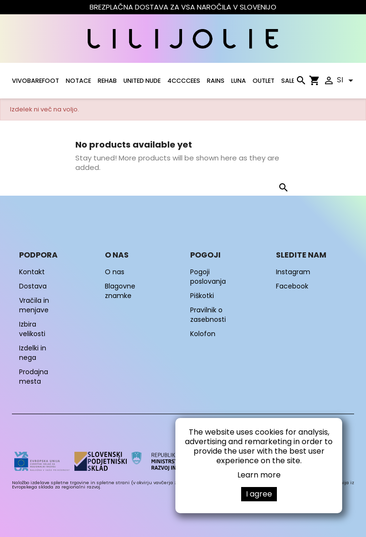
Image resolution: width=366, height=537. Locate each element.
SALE (288, 81)
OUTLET (263, 81)
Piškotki (202, 295)
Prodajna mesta (33, 376)
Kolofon (202, 333)
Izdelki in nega (32, 352)
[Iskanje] (301, 82)
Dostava (33, 286)
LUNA (238, 81)
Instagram (293, 272)
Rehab (107, 81)
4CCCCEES (183, 81)
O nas (114, 272)
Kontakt (32, 272)
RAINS (215, 81)
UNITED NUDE (142, 81)
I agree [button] (259, 493)
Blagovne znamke (120, 290)
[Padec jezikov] (346, 80)
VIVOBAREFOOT (35, 81)
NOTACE (78, 81)
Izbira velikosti (32, 328)
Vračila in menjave (34, 305)
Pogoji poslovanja (208, 276)
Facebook (292, 286)
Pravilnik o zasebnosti (208, 314)
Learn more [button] (259, 474)
